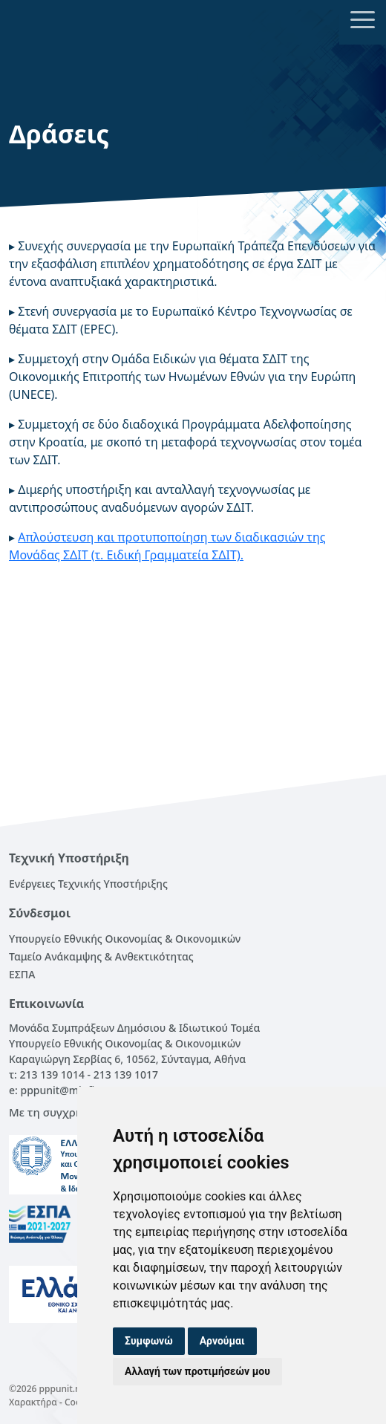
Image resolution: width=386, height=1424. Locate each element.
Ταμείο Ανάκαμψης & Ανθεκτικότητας (101, 956)
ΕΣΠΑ (22, 974)
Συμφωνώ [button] (149, 1341)
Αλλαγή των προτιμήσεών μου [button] (197, 1371)
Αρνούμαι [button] (222, 1341)
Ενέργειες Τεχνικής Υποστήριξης (88, 884)
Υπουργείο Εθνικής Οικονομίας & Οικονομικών (125, 939)
